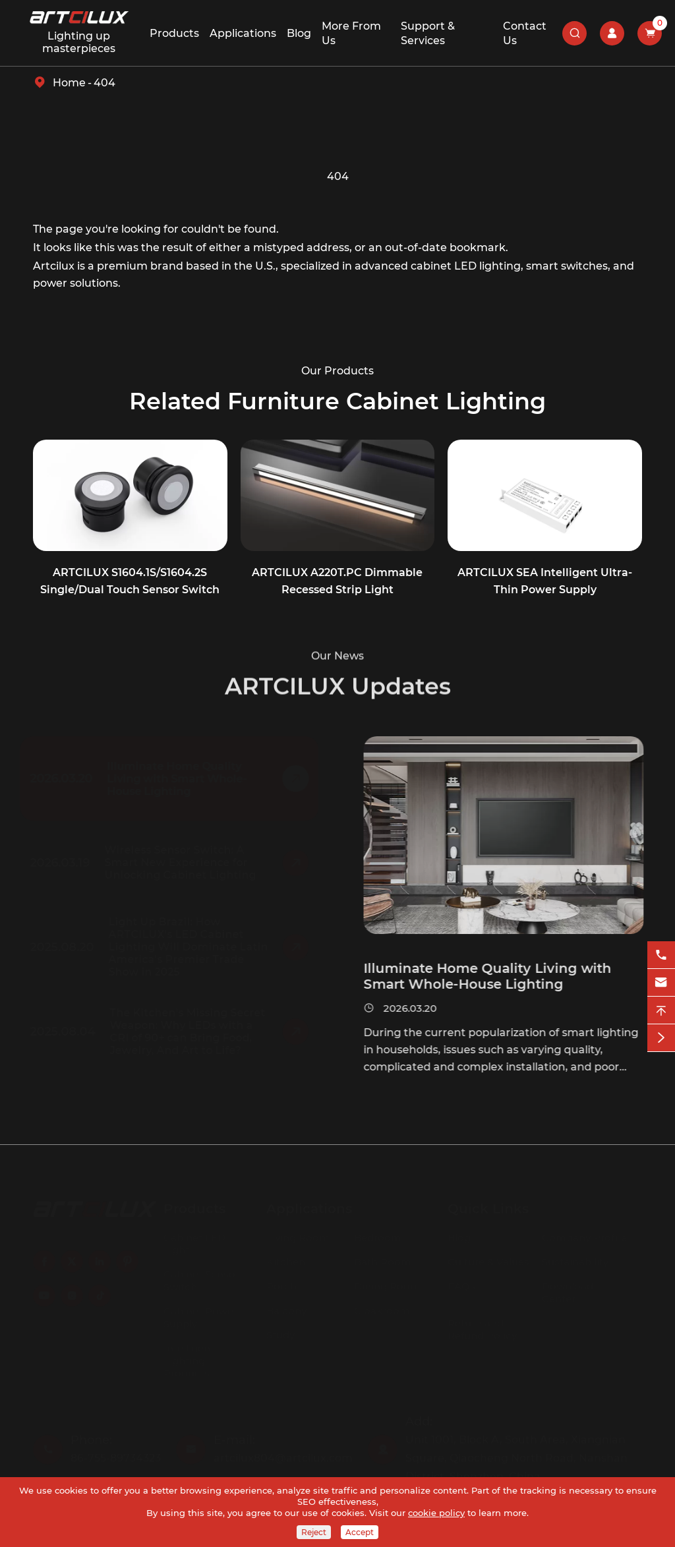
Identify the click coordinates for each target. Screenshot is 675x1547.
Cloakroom (382, 1306)
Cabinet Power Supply (200, 1313)
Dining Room (387, 1282)
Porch (281, 1282)
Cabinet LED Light (194, 1239)
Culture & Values (488, 1258)
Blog (299, 33)
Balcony (286, 1306)
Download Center (567, 1288)
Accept (359, 1532)
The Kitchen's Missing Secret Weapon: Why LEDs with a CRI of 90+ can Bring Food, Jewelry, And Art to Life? (191, 1032)
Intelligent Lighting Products (188, 1357)
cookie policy (436, 1512)
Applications (243, 33)
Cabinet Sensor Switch (201, 1276)
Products (174, 33)
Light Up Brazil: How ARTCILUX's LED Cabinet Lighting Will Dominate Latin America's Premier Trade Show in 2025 (192, 947)
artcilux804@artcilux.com (283, 1454)
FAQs (461, 1282)
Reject (313, 1532)
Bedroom (377, 1233)
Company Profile (584, 1233)
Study (280, 1331)
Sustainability (575, 1258)
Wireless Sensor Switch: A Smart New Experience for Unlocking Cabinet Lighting (184, 862)
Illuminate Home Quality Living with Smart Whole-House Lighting (180, 779)
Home (69, 82)
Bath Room (382, 1258)
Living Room (298, 1233)
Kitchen (285, 1258)
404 (104, 82)
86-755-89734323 (116, 1454)
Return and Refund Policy (482, 1325)
